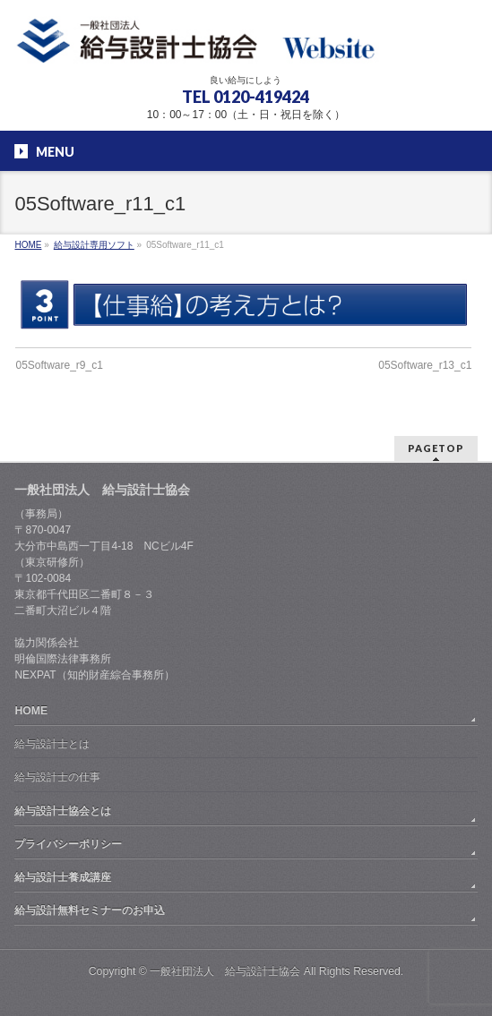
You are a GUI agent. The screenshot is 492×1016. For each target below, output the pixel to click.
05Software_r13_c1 (424, 365)
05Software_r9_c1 (58, 365)
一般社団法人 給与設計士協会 (225, 971)
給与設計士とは (52, 744)
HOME (30, 710)
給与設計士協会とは (62, 811)
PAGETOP (436, 448)
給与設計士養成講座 (62, 877)
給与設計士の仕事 (57, 777)
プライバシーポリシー (68, 844)
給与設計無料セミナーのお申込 (89, 910)
